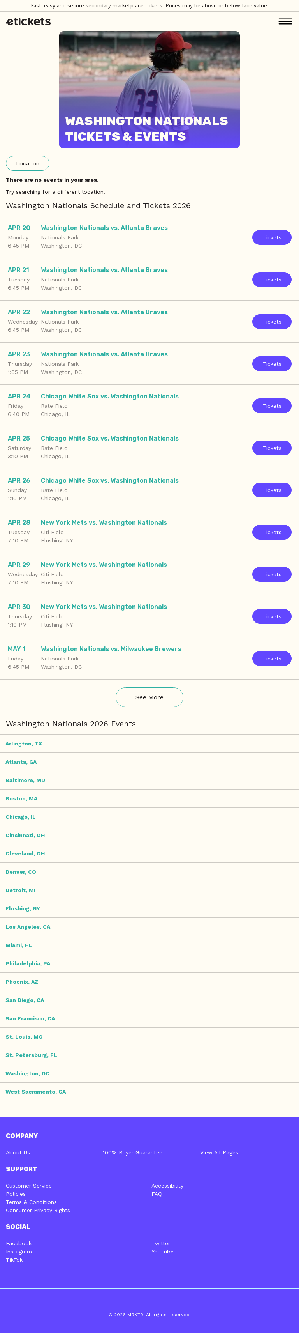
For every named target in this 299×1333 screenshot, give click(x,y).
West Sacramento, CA (35, 1092)
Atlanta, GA (21, 762)
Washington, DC (27, 1073)
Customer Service (29, 1186)
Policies (16, 1194)
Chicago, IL (20, 817)
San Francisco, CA (30, 1018)
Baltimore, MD (25, 780)
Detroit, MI (20, 890)
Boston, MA (21, 798)
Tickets (271, 237)
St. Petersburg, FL (31, 1055)
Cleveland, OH (25, 853)
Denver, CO (20, 872)
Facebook (19, 1243)
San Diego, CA (24, 1000)
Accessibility (167, 1186)
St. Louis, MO (24, 1037)
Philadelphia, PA (27, 963)
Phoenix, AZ (22, 982)
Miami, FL (18, 945)
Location (27, 163)
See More (149, 697)
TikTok (14, 1260)
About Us (18, 1152)
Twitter (160, 1243)
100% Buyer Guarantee (132, 1152)
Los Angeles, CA (27, 927)
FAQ (156, 1194)
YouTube (162, 1251)
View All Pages (219, 1152)
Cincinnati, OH (25, 835)
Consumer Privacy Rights (38, 1210)
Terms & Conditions (31, 1202)
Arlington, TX (23, 743)
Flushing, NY (22, 908)
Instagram (19, 1251)
